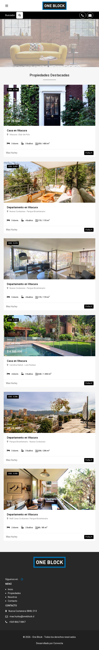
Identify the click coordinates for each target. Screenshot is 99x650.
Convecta (58, 643)
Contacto (12, 601)
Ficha (89, 153)
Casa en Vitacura (17, 130)
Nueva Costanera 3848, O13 (23, 611)
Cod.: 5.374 (13, 243)
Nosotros (12, 597)
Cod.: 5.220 (13, 320)
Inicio (10, 589)
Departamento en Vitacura (22, 207)
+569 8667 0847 (17, 622)
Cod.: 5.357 (13, 166)
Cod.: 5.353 (13, 474)
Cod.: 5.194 (13, 90)
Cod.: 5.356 (13, 397)
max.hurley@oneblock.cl (22, 616)
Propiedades (14, 593)
